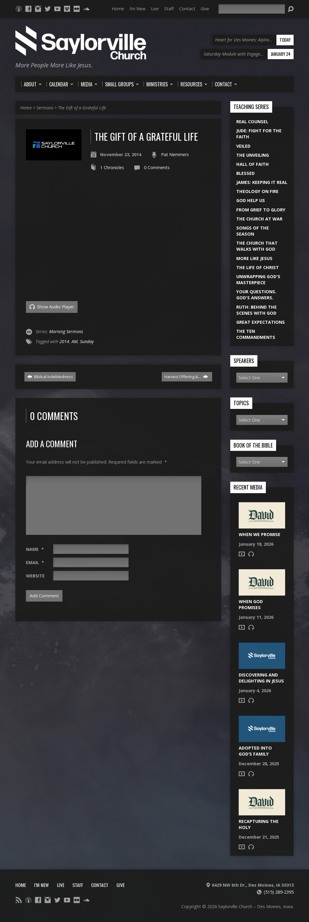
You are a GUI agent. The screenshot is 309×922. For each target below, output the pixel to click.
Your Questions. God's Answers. (256, 294)
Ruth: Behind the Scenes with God (256, 310)
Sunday (87, 341)
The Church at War (259, 219)
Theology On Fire (257, 191)
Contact (187, 8)
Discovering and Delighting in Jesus (261, 678)
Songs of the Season (252, 231)
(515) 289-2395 (279, 892)
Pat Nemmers (175, 154)
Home (118, 8)
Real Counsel (252, 121)
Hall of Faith (252, 164)
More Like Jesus (254, 258)
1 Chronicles (112, 167)
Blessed (245, 173)
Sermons (45, 108)
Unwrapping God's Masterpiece (258, 279)
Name (35, 549)
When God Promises (251, 604)
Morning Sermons (66, 331)
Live (155, 8)
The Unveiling (252, 155)
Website (35, 576)
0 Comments (157, 167)
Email (35, 562)
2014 (64, 341)
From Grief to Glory (260, 210)
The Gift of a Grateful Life (82, 108)
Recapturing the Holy (259, 824)
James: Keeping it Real (261, 182)
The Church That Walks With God (257, 246)
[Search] (251, 9)
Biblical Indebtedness (50, 376)
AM (75, 341)
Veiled (243, 146)
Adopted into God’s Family (255, 751)
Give (205, 8)
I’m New (137, 8)
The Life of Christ (257, 267)
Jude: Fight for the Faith (259, 134)
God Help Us (250, 200)
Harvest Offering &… (186, 376)
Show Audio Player (52, 307)
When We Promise (259, 534)
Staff (169, 8)
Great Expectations (260, 322)
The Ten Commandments (255, 334)
